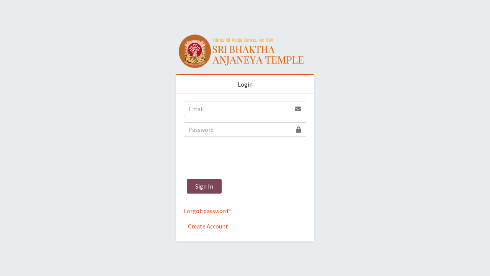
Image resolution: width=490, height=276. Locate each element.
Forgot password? (207, 211)
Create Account (208, 226)
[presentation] (242, 158)
